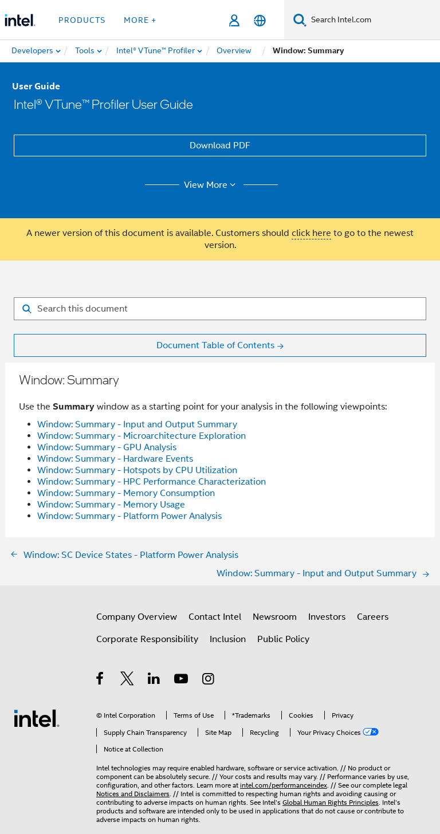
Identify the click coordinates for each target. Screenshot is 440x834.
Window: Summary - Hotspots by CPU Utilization (137, 470)
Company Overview (136, 617)
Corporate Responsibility (147, 639)
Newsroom (275, 617)
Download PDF (220, 145)
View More (211, 185)
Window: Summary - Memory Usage (111, 504)
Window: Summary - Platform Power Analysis (129, 516)
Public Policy (283, 639)
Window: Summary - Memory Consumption (126, 493)
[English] (260, 20)
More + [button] (140, 20)
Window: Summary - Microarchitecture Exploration (141, 436)
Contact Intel (214, 617)
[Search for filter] (220, 308)
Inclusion (228, 639)
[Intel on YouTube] (182, 680)
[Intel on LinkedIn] (154, 680)
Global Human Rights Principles (330, 802)
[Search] (300, 20)
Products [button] (81, 20)
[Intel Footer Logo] (37, 717)
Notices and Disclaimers (133, 793)
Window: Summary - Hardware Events (115, 459)
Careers (372, 617)
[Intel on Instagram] (209, 680)
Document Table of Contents (215, 345)
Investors (326, 617)
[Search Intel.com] (373, 20)
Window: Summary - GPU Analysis (106, 447)
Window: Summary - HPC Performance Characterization (151, 481)
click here (311, 233)
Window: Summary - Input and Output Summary (137, 424)
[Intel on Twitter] (127, 680)
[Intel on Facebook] (100, 680)
